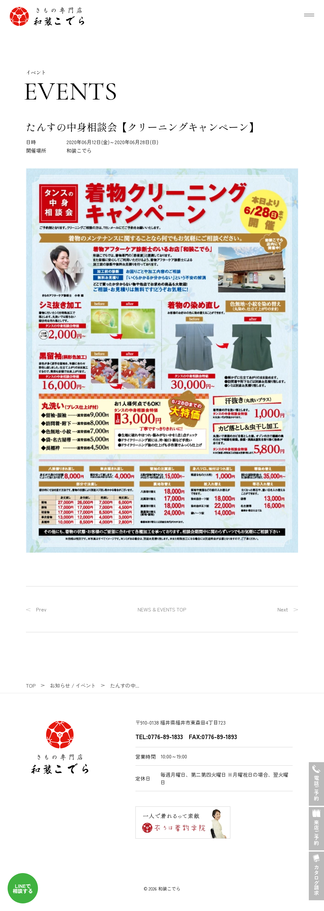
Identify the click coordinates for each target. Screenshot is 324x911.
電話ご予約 (316, 781)
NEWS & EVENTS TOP (162, 609)
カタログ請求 (316, 873)
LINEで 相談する (23, 888)
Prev (41, 609)
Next (282, 609)
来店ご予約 (316, 826)
